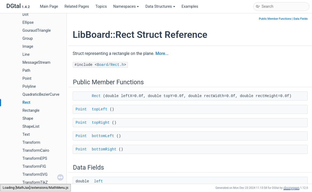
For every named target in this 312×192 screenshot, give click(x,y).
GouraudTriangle (36, 30)
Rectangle (31, 110)
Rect (26, 102)
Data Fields (301, 19)
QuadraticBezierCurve (41, 94)
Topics (101, 6)
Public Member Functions (275, 19)
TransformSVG (35, 174)
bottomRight (104, 149)
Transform (31, 142)
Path (26, 70)
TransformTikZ (35, 182)
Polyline (29, 86)
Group (27, 38)
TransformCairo (35, 150)
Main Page (49, 6)
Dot (25, 14)
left (98, 181)
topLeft (99, 109)
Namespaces (126, 6)
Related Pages (76, 6)
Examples (190, 6)
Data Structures (160, 6)
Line (26, 54)
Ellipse (28, 22)
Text (26, 134)
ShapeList (30, 126)
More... (162, 53)
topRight (101, 123)
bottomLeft (103, 136)
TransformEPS (34, 158)
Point (26, 78)
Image (27, 46)
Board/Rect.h (110, 65)
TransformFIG (34, 166)
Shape (27, 118)
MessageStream (36, 62)
